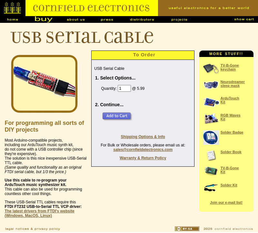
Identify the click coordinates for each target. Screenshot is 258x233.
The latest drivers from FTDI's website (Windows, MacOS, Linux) (39, 213)
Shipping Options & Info (143, 137)
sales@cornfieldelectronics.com (143, 149)
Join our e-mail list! (226, 202)
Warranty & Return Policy (143, 158)
